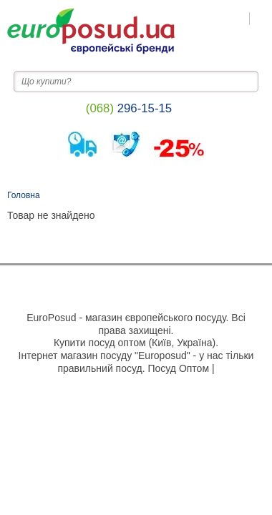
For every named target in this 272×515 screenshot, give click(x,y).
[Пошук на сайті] (261, 18)
